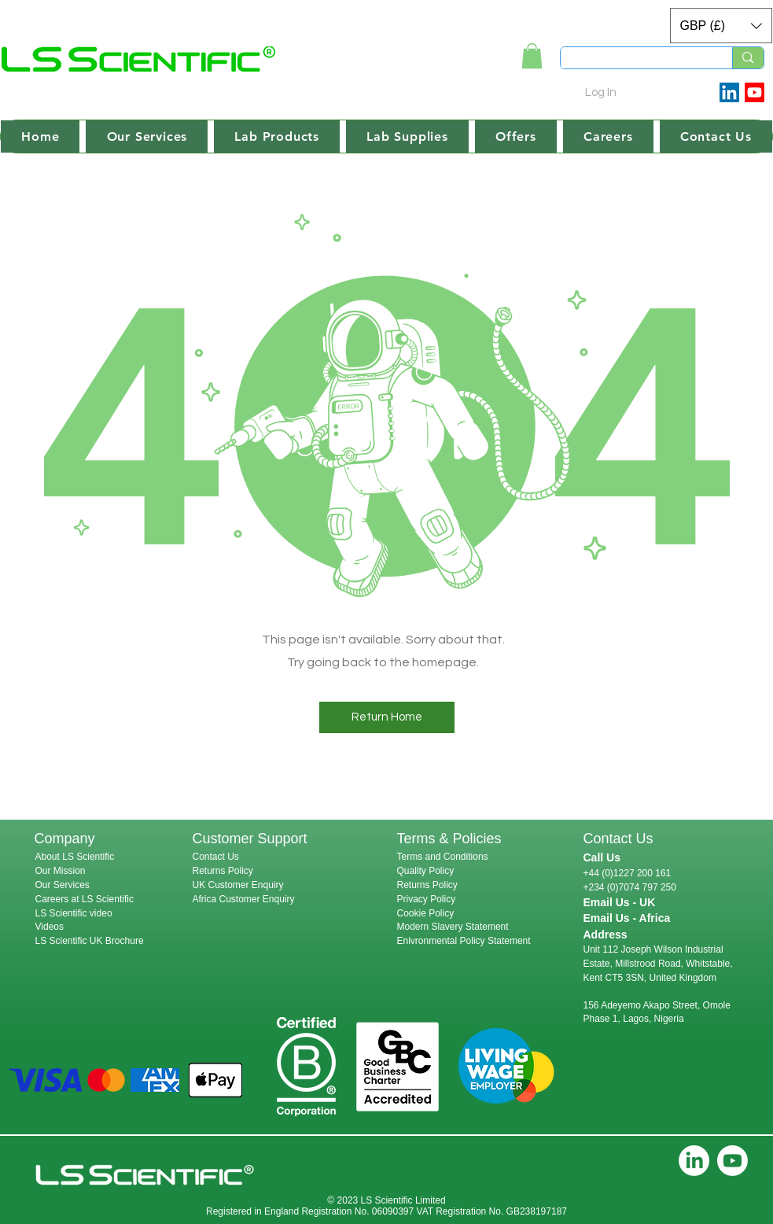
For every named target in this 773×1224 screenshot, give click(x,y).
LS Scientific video (73, 913)
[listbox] (721, 25)
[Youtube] (754, 92)
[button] (721, 25)
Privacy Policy (426, 899)
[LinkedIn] (694, 1160)
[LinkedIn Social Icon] (729, 92)
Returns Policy (223, 870)
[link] (532, 55)
